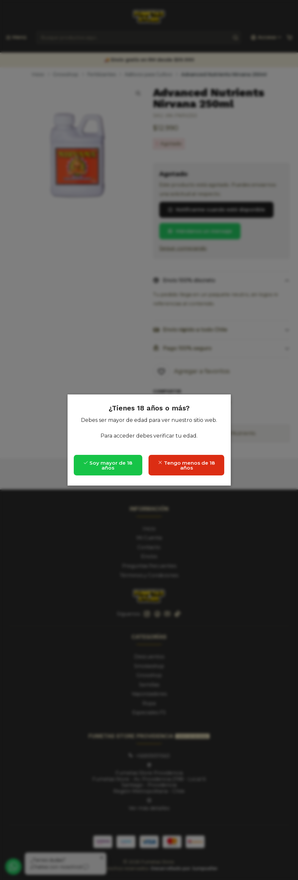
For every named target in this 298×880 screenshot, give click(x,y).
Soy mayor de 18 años (108, 465)
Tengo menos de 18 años (186, 465)
